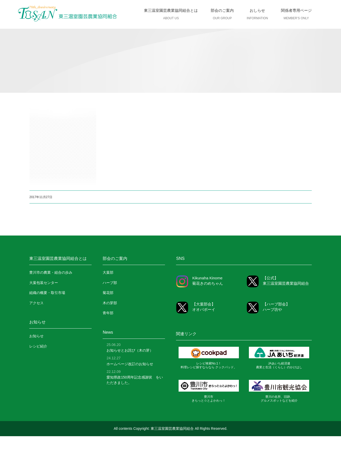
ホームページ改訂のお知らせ (129, 364)
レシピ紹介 (38, 346)
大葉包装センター (43, 282)
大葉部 (108, 272)
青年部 (108, 313)
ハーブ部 (110, 282)
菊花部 (108, 292)
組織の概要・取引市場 (47, 292)
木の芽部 (110, 303)
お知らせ (36, 336)
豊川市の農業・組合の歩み (50, 272)
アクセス (36, 303)
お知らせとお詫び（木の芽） (129, 350)
